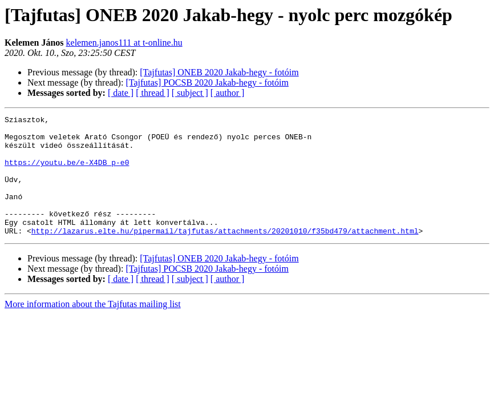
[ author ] (227, 93)
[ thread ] (152, 93)
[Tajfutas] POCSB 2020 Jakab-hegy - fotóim (207, 82)
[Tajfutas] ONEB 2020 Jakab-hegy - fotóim (219, 72)
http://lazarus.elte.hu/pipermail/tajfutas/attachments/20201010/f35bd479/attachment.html (225, 254)
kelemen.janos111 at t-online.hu (124, 42)
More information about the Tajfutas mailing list (93, 328)
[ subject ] (190, 93)
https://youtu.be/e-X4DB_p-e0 (67, 172)
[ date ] (120, 93)
